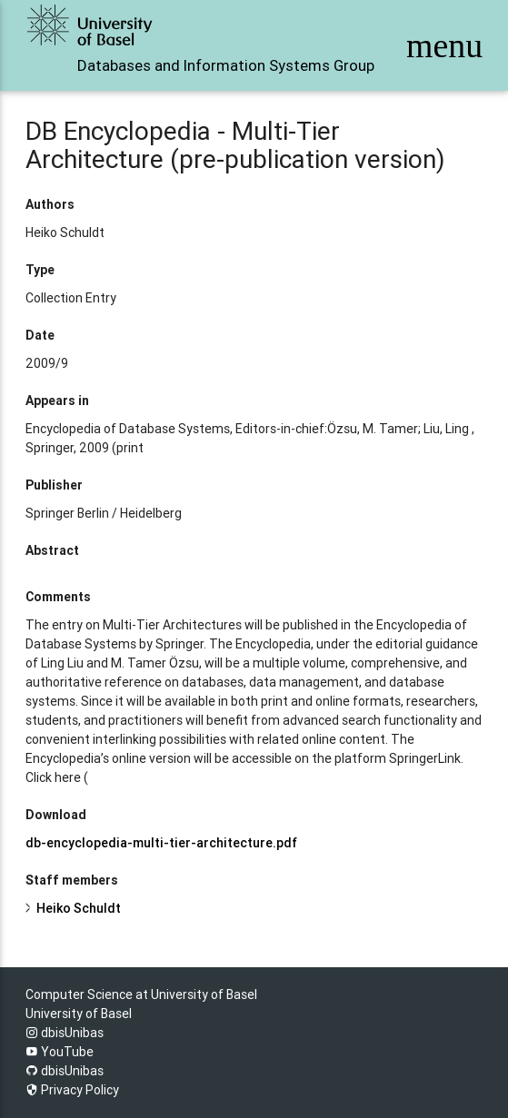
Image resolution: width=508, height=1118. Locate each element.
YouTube (59, 1052)
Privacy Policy (72, 1090)
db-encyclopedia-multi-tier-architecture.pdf (161, 843)
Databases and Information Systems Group (225, 65)
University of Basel (78, 1013)
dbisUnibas (64, 1032)
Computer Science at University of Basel (141, 994)
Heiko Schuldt (78, 908)
